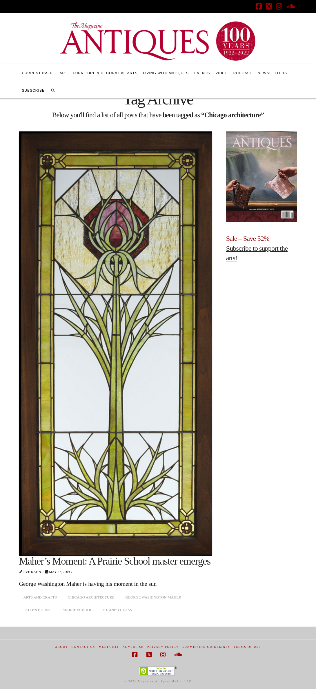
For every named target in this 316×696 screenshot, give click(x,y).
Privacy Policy (163, 646)
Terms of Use (247, 646)
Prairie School (76, 610)
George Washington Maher (153, 597)
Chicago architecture (91, 597)
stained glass (117, 610)
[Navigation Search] (53, 89)
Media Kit (109, 646)
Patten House (36, 610)
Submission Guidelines (206, 646)
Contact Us (83, 646)
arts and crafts (40, 597)
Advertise (133, 646)
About (61, 646)
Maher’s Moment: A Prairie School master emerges (114, 561)
